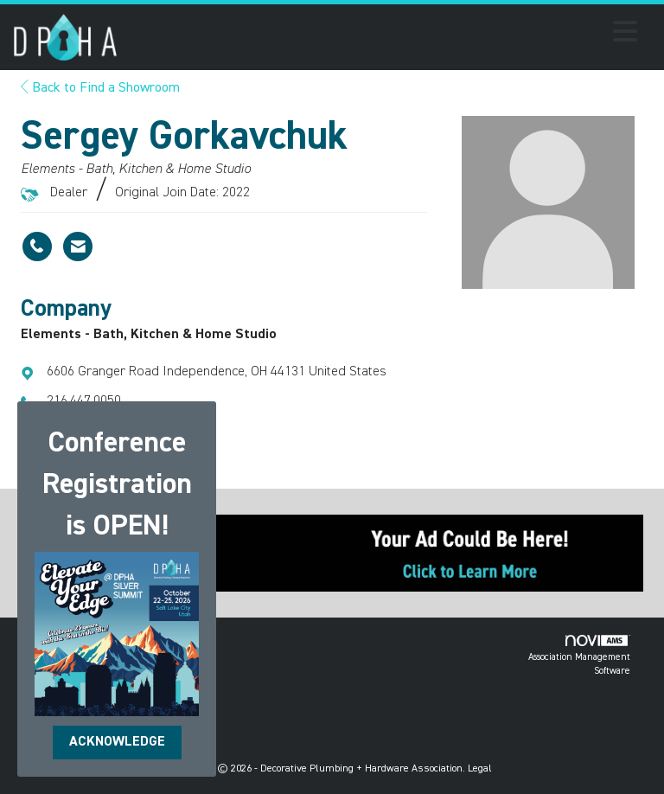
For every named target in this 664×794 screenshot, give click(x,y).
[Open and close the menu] (382, 34)
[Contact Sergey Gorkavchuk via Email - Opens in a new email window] (77, 246)
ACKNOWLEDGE (117, 742)
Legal (480, 769)
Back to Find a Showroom (100, 88)
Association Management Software (579, 655)
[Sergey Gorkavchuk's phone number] (37, 246)
